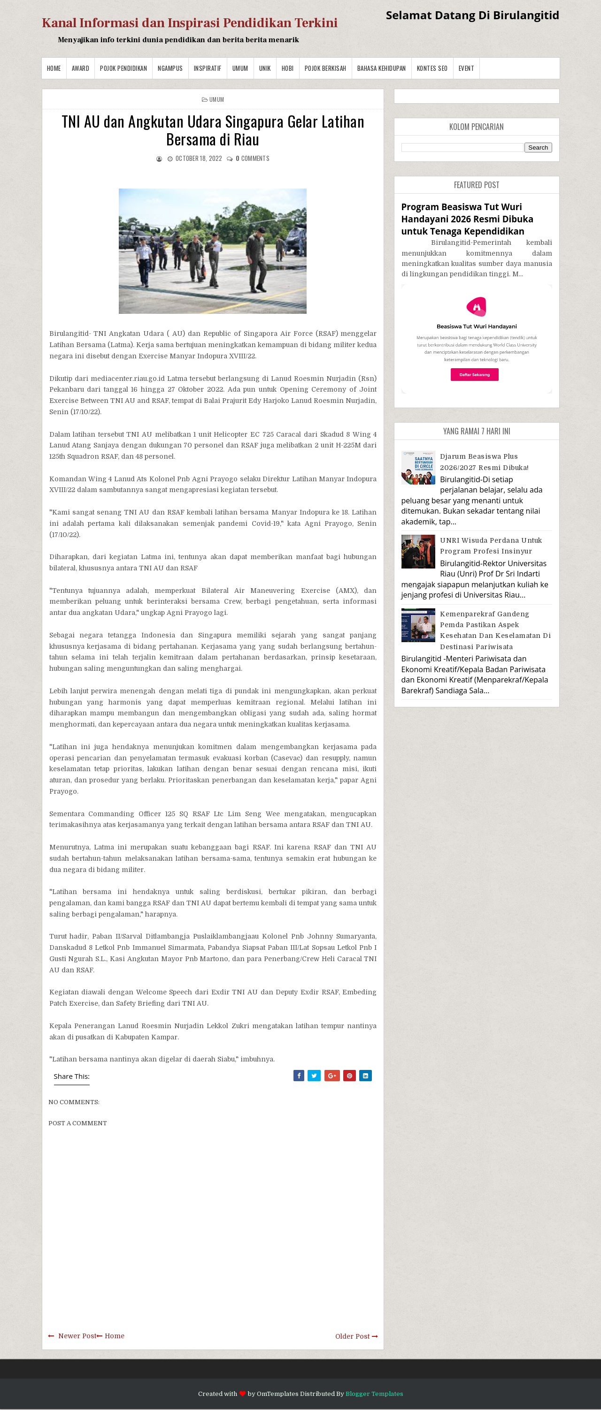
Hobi (288, 68)
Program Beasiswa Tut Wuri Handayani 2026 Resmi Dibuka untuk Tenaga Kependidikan (467, 219)
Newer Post (77, 1336)
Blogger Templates (374, 1393)
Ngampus (170, 68)
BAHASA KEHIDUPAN (381, 68)
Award (81, 68)
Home (54, 68)
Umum (240, 68)
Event (467, 68)
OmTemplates (278, 1393)
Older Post (352, 1336)
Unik (265, 68)
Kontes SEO (432, 68)
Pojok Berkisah (326, 68)
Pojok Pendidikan (123, 68)
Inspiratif (208, 68)
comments (253, 158)
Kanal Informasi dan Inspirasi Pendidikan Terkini (190, 23)
